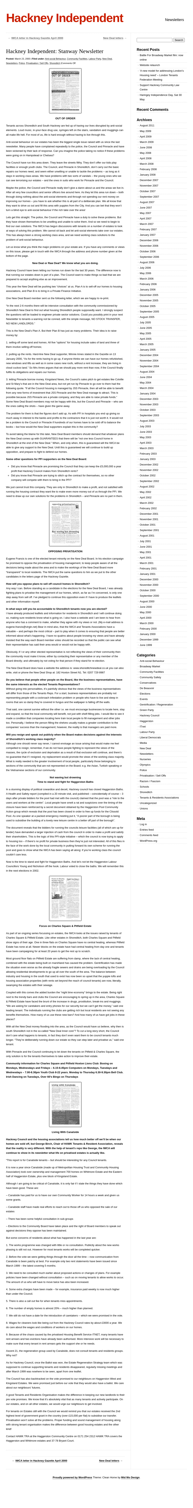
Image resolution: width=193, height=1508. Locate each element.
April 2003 (146, 442)
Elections (145, 693)
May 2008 (145, 152)
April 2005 (146, 338)
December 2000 (149, 579)
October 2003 (148, 409)
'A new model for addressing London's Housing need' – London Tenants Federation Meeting (162, 75)
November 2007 (149, 185)
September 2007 (149, 196)
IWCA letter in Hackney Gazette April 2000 (37, 38)
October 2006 (148, 251)
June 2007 (146, 207)
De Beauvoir (147, 688)
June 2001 (146, 546)
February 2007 (148, 229)
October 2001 (148, 524)
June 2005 (146, 327)
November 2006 (149, 245)
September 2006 (149, 256)
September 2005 (149, 311)
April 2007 (146, 218)
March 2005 (147, 344)
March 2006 (147, 278)
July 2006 (145, 267)
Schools (144, 786)
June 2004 (146, 377)
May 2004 (145, 382)
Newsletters (174, 20)
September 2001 (149, 530)
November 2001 (149, 519)
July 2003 (145, 426)
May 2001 (145, 552)
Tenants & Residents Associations (159, 797)
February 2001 (148, 568)
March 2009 (147, 142)
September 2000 (149, 595)
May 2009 (145, 131)
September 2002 (149, 481)
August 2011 (147, 125)
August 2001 (147, 535)
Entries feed (147, 829)
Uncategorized (148, 803)
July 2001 (145, 541)
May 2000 (145, 612)
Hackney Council (149, 715)
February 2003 (148, 453)
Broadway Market (150, 666)
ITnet (143, 726)
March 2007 (147, 223)
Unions (144, 808)
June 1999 (146, 645)
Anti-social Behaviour (55, 59)
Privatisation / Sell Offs (37, 63)
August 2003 (147, 420)
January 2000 (148, 634)
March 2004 (147, 388)
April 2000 (146, 617)
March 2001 (147, 563)
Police (22, 63)
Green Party (147, 710)
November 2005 (149, 300)
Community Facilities (77, 59)
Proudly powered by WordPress (72, 1477)
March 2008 (147, 163)
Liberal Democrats (150, 737)
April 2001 (146, 557)
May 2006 (145, 273)
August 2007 (147, 202)
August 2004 (147, 371)
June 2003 (146, 431)
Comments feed (149, 835)
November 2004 (149, 360)
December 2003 (149, 398)
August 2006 (147, 262)
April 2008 (146, 158)
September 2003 (149, 415)
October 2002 (148, 475)
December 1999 (149, 639)
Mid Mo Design (130, 1477)
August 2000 (147, 601)
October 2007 (148, 191)
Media (143, 742)
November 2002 (149, 470)
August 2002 (147, 486)
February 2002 (148, 508)
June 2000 (146, 606)
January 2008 (148, 174)
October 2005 (148, 306)
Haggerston (146, 721)
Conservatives (148, 682)
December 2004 (149, 355)
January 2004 (148, 393)
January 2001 (148, 573)
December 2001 (149, 513)
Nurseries (145, 759)
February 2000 (148, 628)
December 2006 (149, 240)
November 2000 (149, 584)
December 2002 (149, 464)
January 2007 (148, 234)
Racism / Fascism (150, 781)
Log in (143, 824)
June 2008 (146, 147)
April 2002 (146, 497)
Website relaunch (150, 65)
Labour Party (95, 59)
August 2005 (147, 317)
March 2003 (147, 448)
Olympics (145, 764)
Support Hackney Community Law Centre (159, 87)
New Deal (107, 59)
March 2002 (147, 502)
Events (144, 699)
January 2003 (148, 459)
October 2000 (148, 590)
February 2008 (148, 169)
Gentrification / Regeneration (156, 704)
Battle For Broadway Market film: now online (161, 57)
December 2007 (149, 180)
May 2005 (145, 333)
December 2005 (149, 295)
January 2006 (148, 289)
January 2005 (148, 349)
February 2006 (148, 284)
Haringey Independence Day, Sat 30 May (161, 97)
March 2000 (147, 623)
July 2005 (145, 322)
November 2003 (149, 404)
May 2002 (145, 492)
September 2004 (149, 366)
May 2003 (145, 437)
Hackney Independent (64, 18)
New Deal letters (113, 38)
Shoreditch (54, 63)
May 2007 (145, 213)
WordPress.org (148, 840)
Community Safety (150, 677)
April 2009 (146, 136)
